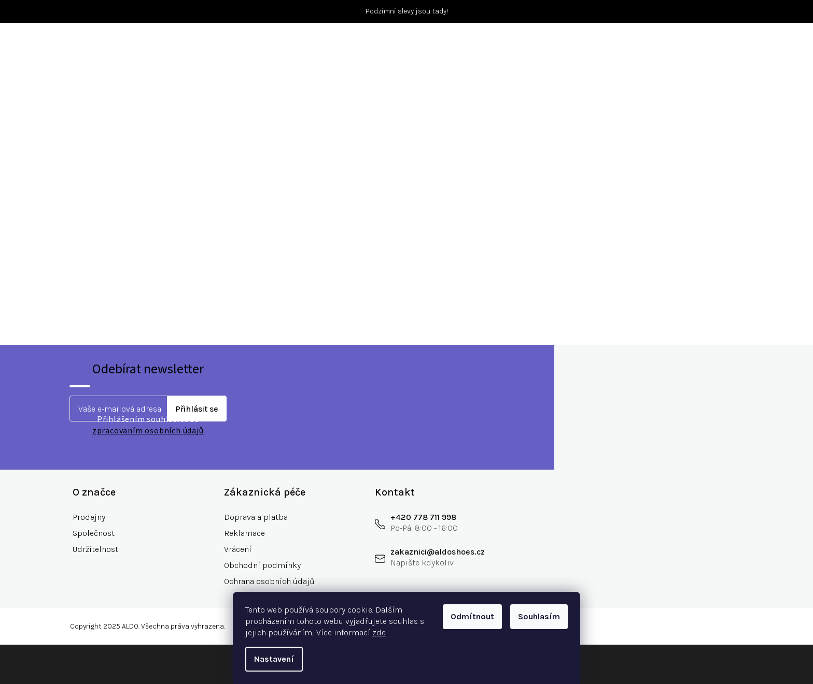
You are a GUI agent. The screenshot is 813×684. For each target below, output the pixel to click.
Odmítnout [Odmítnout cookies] (472, 616)
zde (379, 632)
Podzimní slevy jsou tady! (407, 11)
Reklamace (244, 533)
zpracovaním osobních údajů (148, 430)
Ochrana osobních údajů (269, 581)
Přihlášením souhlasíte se (148, 425)
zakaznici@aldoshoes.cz (437, 552)
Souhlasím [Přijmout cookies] (539, 616)
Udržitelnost (95, 549)
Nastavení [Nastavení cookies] (274, 659)
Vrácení (237, 549)
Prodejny (89, 517)
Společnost (94, 533)
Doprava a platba (256, 517)
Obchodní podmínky (262, 565)
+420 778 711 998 (423, 517)
